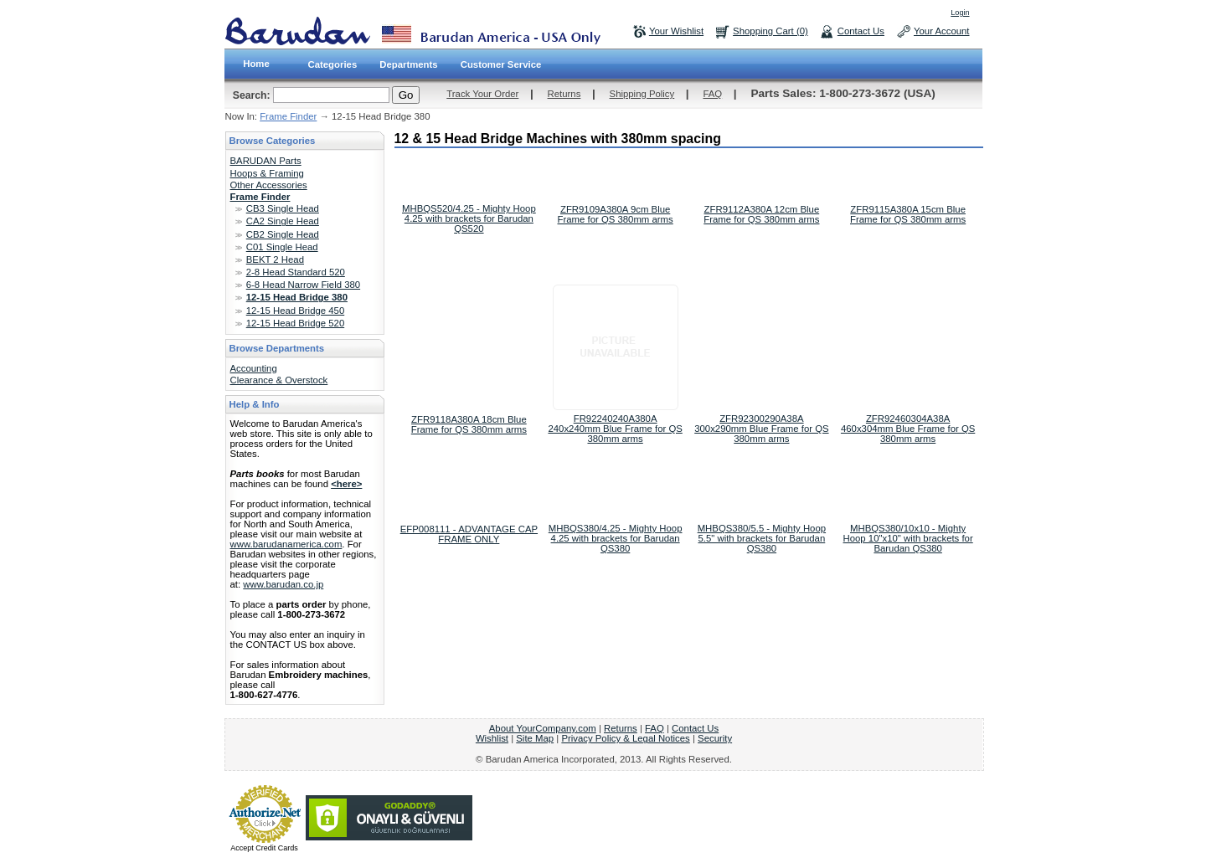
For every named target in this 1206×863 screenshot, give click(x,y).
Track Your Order (482, 94)
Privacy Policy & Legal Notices (625, 738)
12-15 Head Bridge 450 (295, 311)
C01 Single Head (282, 247)
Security (715, 738)
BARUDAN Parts (266, 161)
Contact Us (861, 31)
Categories (333, 64)
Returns (564, 94)
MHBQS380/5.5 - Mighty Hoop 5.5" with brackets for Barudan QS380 (762, 538)
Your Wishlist (676, 31)
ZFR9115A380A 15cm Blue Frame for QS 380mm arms (908, 214)
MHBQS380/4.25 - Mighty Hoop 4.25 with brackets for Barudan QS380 (616, 538)
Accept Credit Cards (264, 848)
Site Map (535, 738)
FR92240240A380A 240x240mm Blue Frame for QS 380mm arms (615, 429)
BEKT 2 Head (275, 259)
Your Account (942, 31)
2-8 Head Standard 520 (295, 272)
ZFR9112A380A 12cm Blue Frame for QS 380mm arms (761, 214)
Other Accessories (268, 185)
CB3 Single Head (282, 208)
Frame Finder (288, 116)
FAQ (712, 94)
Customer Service (501, 64)
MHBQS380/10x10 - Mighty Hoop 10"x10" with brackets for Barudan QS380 (908, 538)
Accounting (253, 368)
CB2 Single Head (282, 234)
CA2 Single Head (282, 221)
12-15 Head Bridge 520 (295, 323)
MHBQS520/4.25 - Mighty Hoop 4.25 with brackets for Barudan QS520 (469, 218)
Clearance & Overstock (279, 380)
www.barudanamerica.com (286, 544)
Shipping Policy (642, 94)
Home (256, 64)
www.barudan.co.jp (283, 584)
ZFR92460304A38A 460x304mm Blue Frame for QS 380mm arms (908, 429)
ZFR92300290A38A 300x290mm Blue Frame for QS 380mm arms (761, 429)
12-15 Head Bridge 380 (297, 297)
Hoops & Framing (267, 173)
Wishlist (492, 738)
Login (960, 12)
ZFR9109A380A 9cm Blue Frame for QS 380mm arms (615, 214)
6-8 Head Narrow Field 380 (303, 285)
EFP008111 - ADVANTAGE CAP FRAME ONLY (469, 534)
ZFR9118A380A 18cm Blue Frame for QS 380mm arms (469, 424)
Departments (408, 64)
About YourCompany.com (542, 728)
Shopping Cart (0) (770, 31)
